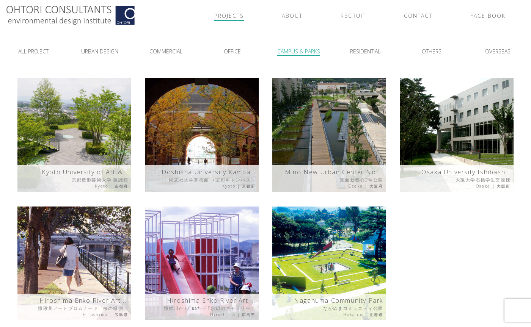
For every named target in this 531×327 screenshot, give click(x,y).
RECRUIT (353, 15)
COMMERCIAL (165, 51)
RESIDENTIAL (365, 51)
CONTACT (418, 15)
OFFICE (232, 51)
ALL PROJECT (33, 51)
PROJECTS (229, 15)
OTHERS (431, 51)
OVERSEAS (498, 51)
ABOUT (292, 15)
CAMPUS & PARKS (298, 51)
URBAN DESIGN (99, 51)
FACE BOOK (488, 15)
